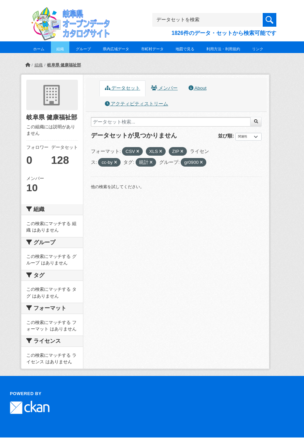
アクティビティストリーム (136, 103)
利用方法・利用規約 (223, 49)
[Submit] (256, 122)
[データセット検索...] (171, 122)
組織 (60, 49)
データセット (122, 88)
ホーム (38, 49)
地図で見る (185, 49)
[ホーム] (27, 65)
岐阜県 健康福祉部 (64, 65)
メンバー (164, 88)
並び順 (225, 136)
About (197, 88)
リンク (257, 49)
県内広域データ (116, 49)
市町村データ (152, 49)
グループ (83, 49)
